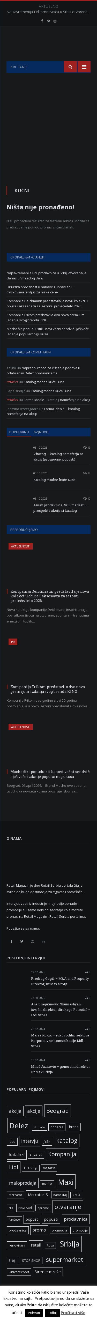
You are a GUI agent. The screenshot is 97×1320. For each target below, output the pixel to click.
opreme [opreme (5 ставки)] (43, 1221)
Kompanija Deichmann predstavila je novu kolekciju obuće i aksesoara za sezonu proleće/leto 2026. (47, 316)
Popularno (19, 444)
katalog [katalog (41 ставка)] (66, 1153)
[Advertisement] (48, 136)
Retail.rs (12, 394)
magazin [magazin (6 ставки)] (49, 1181)
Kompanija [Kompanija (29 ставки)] (62, 1167)
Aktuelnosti (20, 559)
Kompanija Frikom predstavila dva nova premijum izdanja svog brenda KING (45, 330)
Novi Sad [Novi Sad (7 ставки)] (25, 1221)
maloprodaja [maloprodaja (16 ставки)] (22, 1196)
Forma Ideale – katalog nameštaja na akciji (57, 412)
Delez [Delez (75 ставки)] (18, 1138)
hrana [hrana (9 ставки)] (74, 1139)
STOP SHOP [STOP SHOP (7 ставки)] (31, 1273)
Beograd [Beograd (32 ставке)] (57, 1123)
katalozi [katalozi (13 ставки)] (17, 1167)
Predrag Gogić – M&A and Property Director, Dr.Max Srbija (60, 994)
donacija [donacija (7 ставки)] (56, 1140)
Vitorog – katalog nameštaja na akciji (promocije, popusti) (58, 469)
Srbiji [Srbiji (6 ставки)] (12, 1273)
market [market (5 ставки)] (47, 1196)
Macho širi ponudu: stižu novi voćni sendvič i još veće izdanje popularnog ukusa (48, 344)
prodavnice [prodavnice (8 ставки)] (18, 1243)
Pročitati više (73, 1312)
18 (87, 486)
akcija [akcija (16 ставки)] (15, 1124)
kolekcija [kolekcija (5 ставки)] (36, 1168)
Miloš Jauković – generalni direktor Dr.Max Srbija (60, 1082)
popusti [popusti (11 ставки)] (51, 1232)
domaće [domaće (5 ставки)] (39, 1140)
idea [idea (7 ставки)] (12, 1154)
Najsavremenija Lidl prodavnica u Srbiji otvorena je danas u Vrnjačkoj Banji (49, 12)
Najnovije (41, 444)
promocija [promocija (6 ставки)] (59, 1243)
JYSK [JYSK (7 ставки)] (47, 1154)
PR (13, 655)
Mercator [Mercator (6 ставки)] (15, 1208)
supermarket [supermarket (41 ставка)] (64, 1272)
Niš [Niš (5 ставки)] (11, 1221)
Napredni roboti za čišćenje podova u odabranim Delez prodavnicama (43, 383)
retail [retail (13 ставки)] (36, 1258)
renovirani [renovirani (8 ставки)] (17, 1258)
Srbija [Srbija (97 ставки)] (70, 1256)
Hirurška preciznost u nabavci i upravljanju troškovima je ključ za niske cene (40, 302)
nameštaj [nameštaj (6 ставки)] (60, 1208)
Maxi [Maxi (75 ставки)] (65, 1195)
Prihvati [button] (34, 1312)
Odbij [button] (52, 1312)
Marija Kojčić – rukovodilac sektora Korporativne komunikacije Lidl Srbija (60, 1053)
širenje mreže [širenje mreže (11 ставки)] (48, 1284)
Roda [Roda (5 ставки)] (50, 1258)
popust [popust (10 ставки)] (32, 1232)
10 (87, 511)
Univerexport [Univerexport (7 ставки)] (19, 1285)
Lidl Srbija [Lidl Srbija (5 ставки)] (31, 1181)
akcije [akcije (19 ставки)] (33, 1124)
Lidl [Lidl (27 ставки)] (13, 1180)
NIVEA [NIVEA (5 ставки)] (76, 1208)
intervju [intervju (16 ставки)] (29, 1154)
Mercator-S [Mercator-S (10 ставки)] (38, 1207)
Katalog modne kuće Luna (44, 394)
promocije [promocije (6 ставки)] (80, 1243)
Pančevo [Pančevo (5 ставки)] (14, 1232)
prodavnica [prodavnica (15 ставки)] (76, 1232)
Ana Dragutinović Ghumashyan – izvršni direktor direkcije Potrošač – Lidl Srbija (61, 1022)
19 (87, 460)
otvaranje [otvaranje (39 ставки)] (68, 1219)
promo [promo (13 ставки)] (39, 1243)
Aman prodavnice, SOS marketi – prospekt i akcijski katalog (60, 521)
